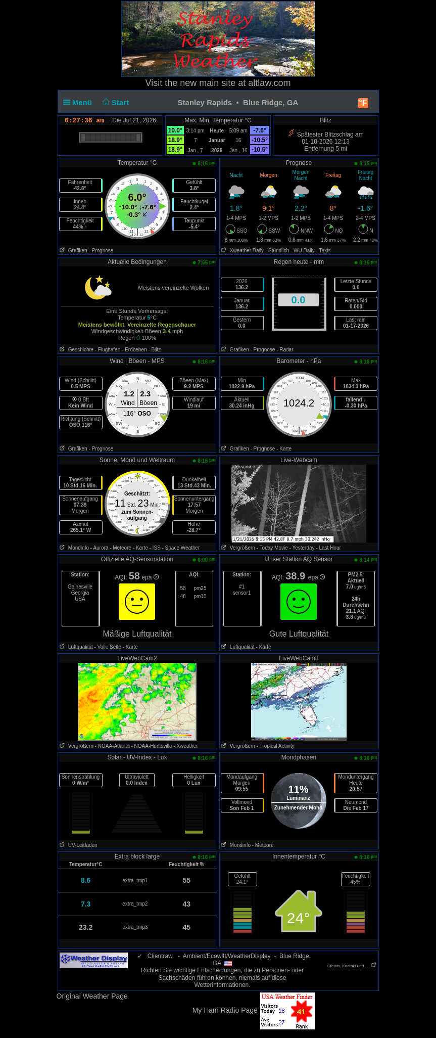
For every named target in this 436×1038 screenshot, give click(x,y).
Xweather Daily (242, 250)
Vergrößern (237, 548)
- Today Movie (272, 548)
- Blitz (154, 349)
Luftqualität (75, 647)
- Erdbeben (134, 349)
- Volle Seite (107, 647)
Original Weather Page (92, 996)
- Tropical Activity (276, 746)
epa (149, 577)
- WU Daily (302, 250)
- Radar (284, 349)
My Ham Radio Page (225, 1010)
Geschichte (75, 349)
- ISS (155, 548)
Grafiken (72, 250)
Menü (79, 102)
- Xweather (185, 746)
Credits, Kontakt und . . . (352, 966)
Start (114, 102)
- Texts (323, 250)
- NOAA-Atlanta (112, 746)
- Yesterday (302, 548)
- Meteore (120, 548)
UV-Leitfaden (78, 845)
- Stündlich (277, 250)
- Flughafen (108, 349)
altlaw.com (269, 83)
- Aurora (99, 548)
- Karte (284, 449)
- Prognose (100, 250)
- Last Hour (328, 548)
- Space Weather (181, 548)
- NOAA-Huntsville (151, 746)
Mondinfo (73, 548)
